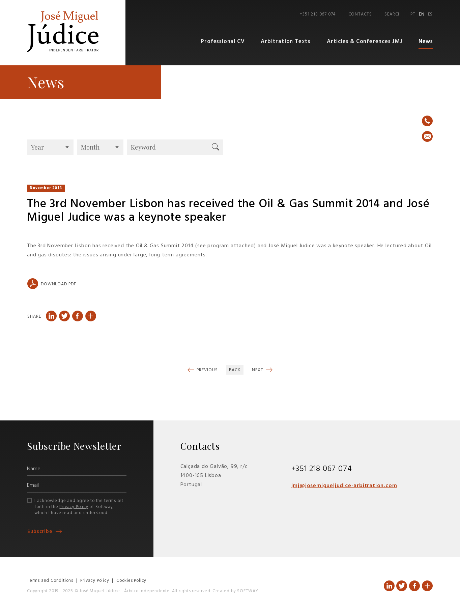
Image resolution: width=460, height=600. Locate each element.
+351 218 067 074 (318, 14)
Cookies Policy (131, 581)
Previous (207, 370)
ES (430, 14)
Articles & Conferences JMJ (365, 41)
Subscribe (40, 532)
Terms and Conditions (50, 581)
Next (258, 370)
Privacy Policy (73, 507)
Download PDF (51, 284)
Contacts (360, 14)
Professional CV (226, 41)
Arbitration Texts (288, 41)
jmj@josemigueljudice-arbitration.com (344, 485)
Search (392, 14)
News (426, 41)
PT (412, 14)
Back (234, 370)
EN (422, 14)
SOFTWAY (247, 591)
